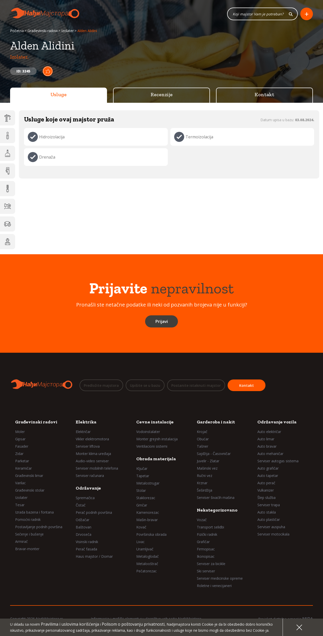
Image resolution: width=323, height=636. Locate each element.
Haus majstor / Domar (94, 556)
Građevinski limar (29, 475)
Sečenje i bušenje (29, 534)
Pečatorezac (146, 571)
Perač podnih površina (94, 512)
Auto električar (269, 431)
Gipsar (20, 439)
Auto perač (266, 482)
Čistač (81, 505)
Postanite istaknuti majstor (196, 385)
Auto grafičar (268, 468)
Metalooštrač (147, 563)
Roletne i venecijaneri (214, 585)
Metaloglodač (147, 556)
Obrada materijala (156, 459)
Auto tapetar (267, 475)
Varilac (20, 482)
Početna (17, 31)
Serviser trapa (268, 504)
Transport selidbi (210, 527)
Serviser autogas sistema (278, 461)
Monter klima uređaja (93, 453)
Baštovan (83, 527)
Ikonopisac (205, 556)
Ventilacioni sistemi (151, 446)
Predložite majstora (101, 385)
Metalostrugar (147, 483)
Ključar (141, 468)
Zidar (19, 453)
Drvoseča (83, 534)
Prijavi (161, 321)
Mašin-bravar (147, 519)
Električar (83, 431)
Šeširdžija (204, 490)
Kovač (141, 527)
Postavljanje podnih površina (38, 526)
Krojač (202, 431)
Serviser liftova (88, 446)
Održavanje (88, 488)
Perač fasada (86, 549)
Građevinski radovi (43, 31)
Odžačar (82, 519)
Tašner (202, 446)
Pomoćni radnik (28, 519)
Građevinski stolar (29, 490)
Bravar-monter (27, 548)
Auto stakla (266, 512)
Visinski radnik (87, 541)
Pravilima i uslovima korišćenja (70, 624)
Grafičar (203, 541)
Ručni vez (204, 475)
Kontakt (264, 95)
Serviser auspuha (271, 526)
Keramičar (23, 468)
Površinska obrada (151, 534)
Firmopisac (206, 549)
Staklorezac (145, 497)
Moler (20, 431)
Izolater (67, 31)
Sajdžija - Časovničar (214, 453)
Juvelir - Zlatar (208, 461)
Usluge (58, 95)
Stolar (141, 490)
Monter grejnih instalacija (157, 439)
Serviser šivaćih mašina (215, 497)
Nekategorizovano (217, 510)
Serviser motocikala (273, 534)
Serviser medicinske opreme (220, 578)
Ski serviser (206, 571)
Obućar (203, 439)
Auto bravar (267, 446)
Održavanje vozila (277, 422)
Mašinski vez (207, 468)
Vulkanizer (265, 490)
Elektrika (86, 422)
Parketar (22, 461)
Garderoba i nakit (216, 422)
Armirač (21, 541)
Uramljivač (144, 549)
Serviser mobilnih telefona (97, 468)
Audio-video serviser (92, 461)
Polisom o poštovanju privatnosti (133, 624)
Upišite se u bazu (145, 385)
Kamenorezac (147, 512)
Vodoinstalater (148, 431)
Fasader (21, 446)
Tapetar (142, 475)
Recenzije (162, 95)
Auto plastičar (268, 519)
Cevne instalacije (155, 422)
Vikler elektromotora (92, 439)
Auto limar (265, 439)
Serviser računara (90, 475)
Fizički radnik (207, 534)
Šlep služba (266, 497)
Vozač (202, 519)
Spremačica (85, 497)
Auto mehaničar (270, 453)
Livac (140, 541)
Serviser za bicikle (211, 563)
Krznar (202, 482)
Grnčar (141, 505)
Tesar (19, 504)
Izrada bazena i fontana (34, 512)
